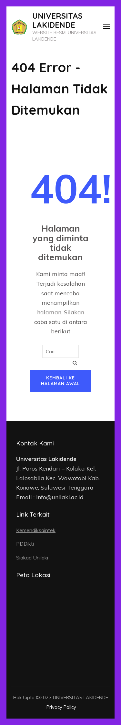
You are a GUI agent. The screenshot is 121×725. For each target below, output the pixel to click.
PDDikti (25, 543)
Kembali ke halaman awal (60, 380)
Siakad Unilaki (32, 557)
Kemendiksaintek (35, 530)
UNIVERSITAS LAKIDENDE (57, 20)
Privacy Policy (61, 707)
